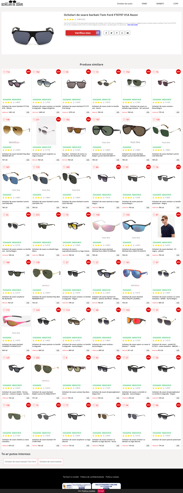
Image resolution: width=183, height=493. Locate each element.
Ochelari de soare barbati (51, 461)
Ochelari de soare (124, 3)
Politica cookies (112, 477)
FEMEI (144, 3)
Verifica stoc (87, 32)
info (27, 112)
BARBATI (160, 3)
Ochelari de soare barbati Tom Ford (20, 461)
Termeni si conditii (71, 477)
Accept (101, 491)
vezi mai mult (132, 25)
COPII (175, 3)
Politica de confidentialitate (92, 477)
